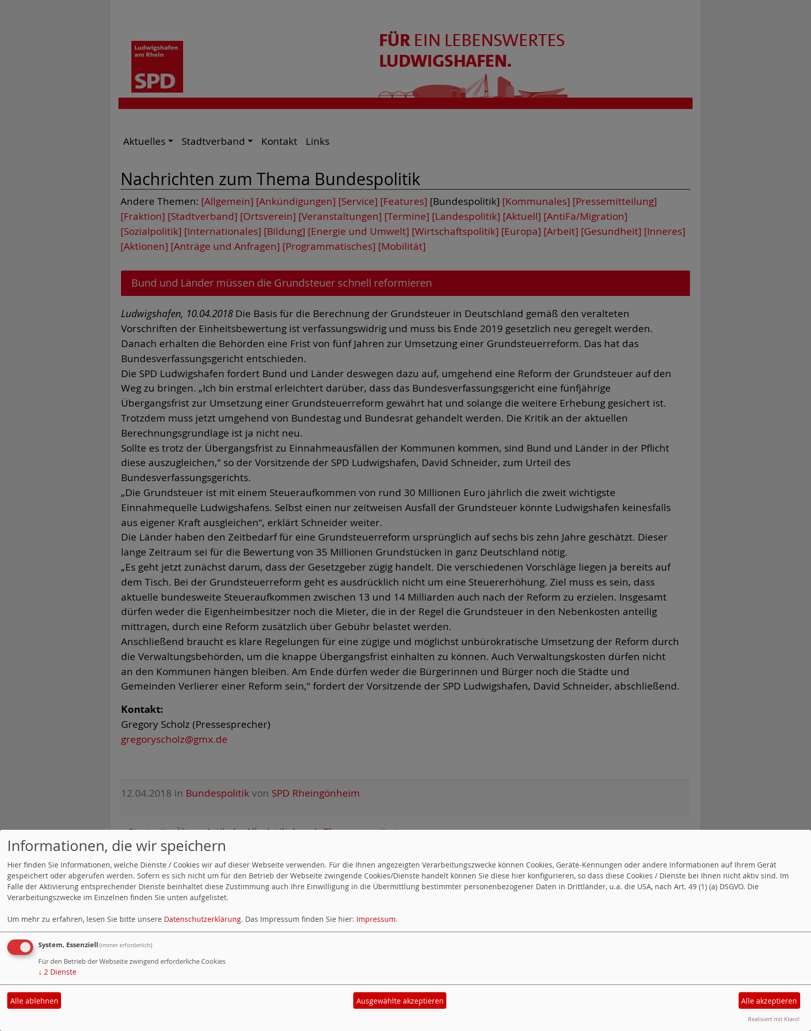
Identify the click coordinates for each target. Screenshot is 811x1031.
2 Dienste (57, 972)
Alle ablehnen (34, 1001)
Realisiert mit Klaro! (774, 1019)
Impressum (376, 919)
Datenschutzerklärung (202, 919)
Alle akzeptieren (769, 1001)
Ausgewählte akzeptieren (400, 1001)
